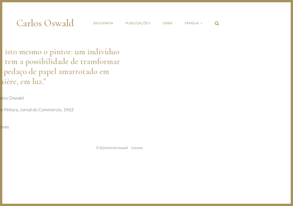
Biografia (103, 23)
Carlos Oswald (45, 23)
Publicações (138, 23)
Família (192, 23)
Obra (167, 23)
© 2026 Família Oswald (112, 148)
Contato (137, 148)
